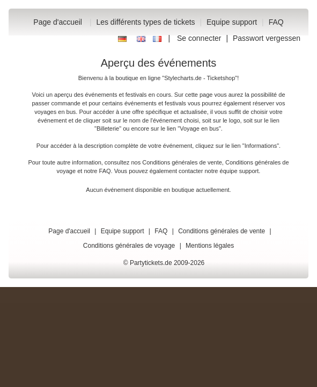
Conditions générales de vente (182, 162)
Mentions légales (210, 245)
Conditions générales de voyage (129, 245)
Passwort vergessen (266, 38)
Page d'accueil (57, 22)
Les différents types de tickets (145, 22)
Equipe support (232, 22)
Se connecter (199, 38)
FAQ (276, 22)
